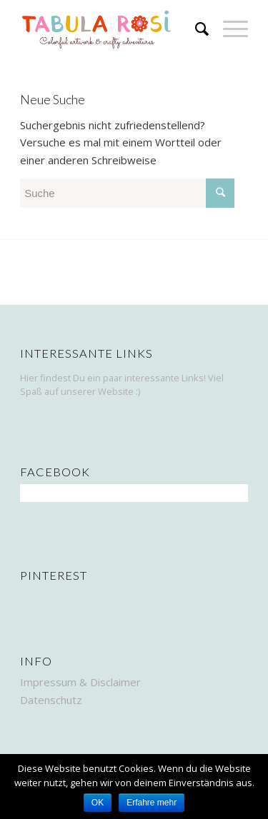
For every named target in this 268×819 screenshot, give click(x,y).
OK (97, 803)
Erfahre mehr (151, 803)
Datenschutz (51, 700)
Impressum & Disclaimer (80, 682)
